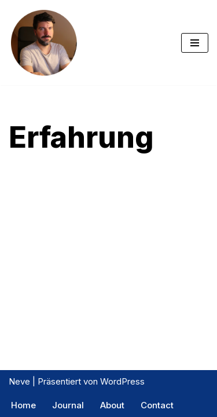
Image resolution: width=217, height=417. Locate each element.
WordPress (122, 381)
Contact (157, 405)
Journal (68, 405)
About (112, 405)
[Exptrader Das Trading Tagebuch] (43, 42)
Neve (19, 381)
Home (23, 405)
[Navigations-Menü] (194, 43)
